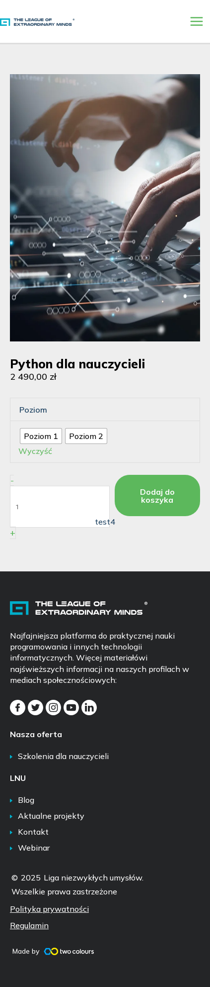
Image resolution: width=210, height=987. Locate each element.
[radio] (41, 436)
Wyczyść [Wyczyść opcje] (35, 451)
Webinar (34, 848)
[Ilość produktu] (60, 506)
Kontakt (33, 832)
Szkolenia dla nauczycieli (63, 756)
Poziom (33, 410)
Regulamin (29, 925)
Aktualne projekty (51, 816)
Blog (26, 800)
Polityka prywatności (49, 909)
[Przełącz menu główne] (196, 21)
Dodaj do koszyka (157, 496)
